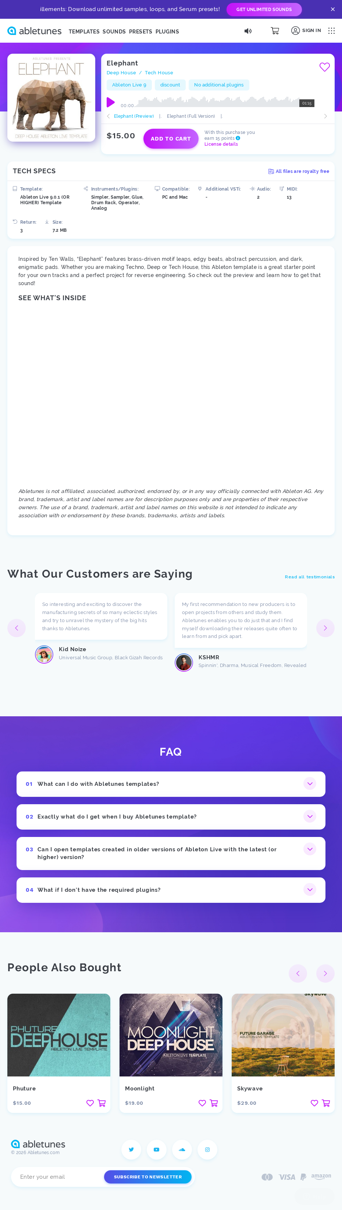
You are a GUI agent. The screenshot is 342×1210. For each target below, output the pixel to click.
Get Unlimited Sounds (264, 9)
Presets (141, 32)
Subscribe (148, 1176)
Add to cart (171, 138)
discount (170, 85)
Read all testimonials (310, 576)
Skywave (250, 1088)
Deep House (121, 72)
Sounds (114, 32)
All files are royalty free (298, 171)
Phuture (24, 1088)
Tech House (159, 72)
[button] (325, 628)
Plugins (167, 32)
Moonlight (140, 1088)
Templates (84, 32)
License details (221, 144)
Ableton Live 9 (129, 85)
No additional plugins (218, 85)
